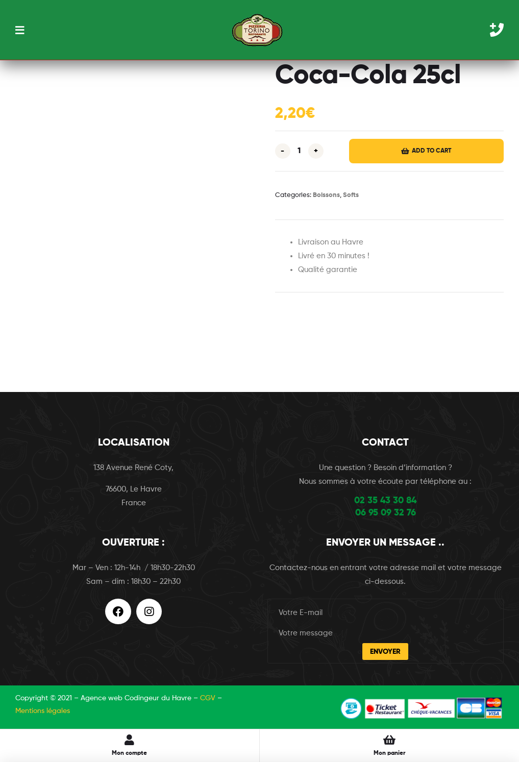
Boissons (326, 195)
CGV (207, 698)
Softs (351, 195)
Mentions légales (42, 711)
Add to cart (431, 151)
